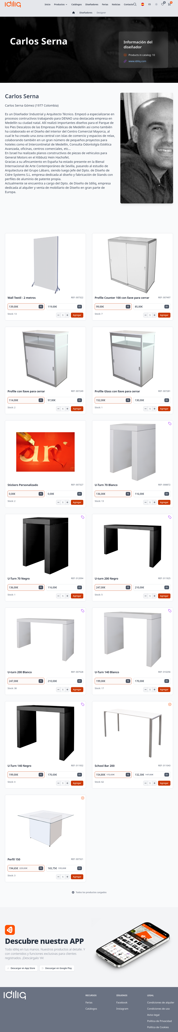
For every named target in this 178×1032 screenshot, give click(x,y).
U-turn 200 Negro (106, 578)
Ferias (88, 1002)
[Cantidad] (63, 315)
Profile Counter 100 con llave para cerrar (122, 298)
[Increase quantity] (67, 315)
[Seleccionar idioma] (142, 4)
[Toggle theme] (156, 4)
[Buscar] (135, 4)
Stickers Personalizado (23, 485)
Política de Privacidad (159, 1021)
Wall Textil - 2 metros (22, 298)
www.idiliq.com (137, 61)
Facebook (121, 1002)
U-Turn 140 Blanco (107, 672)
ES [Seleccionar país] (149, 4)
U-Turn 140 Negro (19, 766)
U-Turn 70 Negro (19, 578)
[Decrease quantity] (58, 315)
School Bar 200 (104, 766)
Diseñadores (85, 12)
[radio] (26, 306)
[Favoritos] (163, 4)
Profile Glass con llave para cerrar (117, 391)
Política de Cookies (158, 1027)
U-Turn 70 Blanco (106, 485)
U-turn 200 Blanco (20, 672)
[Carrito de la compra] (170, 4)
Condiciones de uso (158, 1008)
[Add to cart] (77, 315)
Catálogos (91, 1008)
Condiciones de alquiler (160, 1002)
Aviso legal (153, 1015)
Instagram (122, 1008)
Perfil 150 (14, 859)
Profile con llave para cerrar (26, 391)
